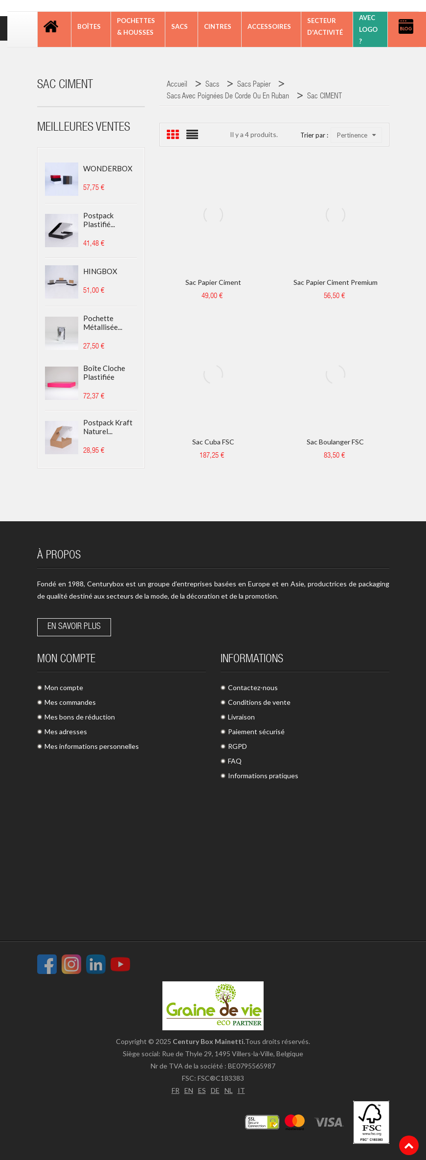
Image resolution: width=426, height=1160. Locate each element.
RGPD (237, 746)
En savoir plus (74, 627)
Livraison (241, 717)
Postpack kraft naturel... (108, 427)
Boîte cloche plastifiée (104, 372)
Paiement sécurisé (256, 731)
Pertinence (356, 135)
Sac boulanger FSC (335, 442)
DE (215, 1090)
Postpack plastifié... (99, 220)
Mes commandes (70, 702)
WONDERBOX (108, 168)
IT (241, 1090)
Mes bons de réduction (80, 717)
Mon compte (64, 687)
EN (188, 1090)
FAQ (235, 761)
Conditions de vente (259, 702)
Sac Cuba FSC (213, 442)
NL (228, 1090)
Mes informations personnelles (92, 746)
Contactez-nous (253, 687)
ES (202, 1090)
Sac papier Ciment (213, 282)
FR (175, 1090)
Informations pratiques (263, 775)
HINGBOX (100, 271)
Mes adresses (66, 731)
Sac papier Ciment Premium (335, 282)
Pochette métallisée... (102, 322)
